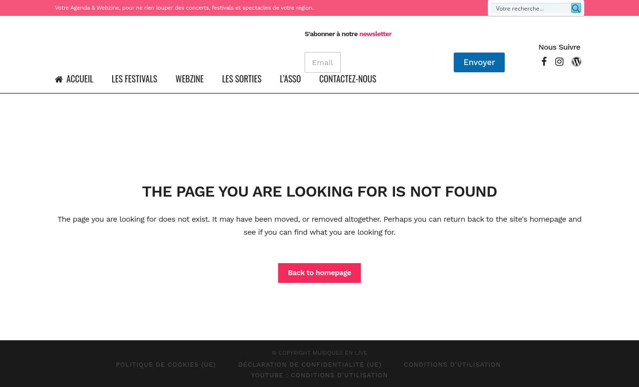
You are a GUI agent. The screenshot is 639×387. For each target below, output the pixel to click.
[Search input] (531, 7)
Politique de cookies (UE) (166, 364)
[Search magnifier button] (576, 8)
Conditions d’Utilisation (452, 364)
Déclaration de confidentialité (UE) (310, 364)
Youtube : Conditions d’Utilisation (319, 375)
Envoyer (479, 62)
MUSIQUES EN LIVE (340, 352)
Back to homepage (319, 272)
